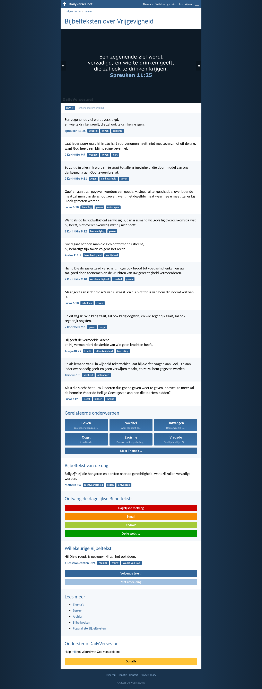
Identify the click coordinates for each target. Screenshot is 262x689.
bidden (98, 399)
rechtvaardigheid (99, 279)
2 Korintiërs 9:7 (75, 155)
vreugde (93, 154)
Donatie (131, 661)
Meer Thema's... (131, 451)
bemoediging (97, 231)
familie (110, 399)
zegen (93, 178)
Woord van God (131, 562)
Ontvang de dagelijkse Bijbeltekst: (98, 499)
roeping (103, 562)
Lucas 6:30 (72, 303)
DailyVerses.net (73, 11)
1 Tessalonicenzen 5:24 (80, 563)
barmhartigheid (93, 255)
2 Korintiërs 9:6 (75, 327)
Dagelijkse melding (131, 508)
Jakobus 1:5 (72, 375)
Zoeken (77, 611)
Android (130, 525)
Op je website (131, 533)
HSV (69, 107)
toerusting (123, 351)
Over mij (110, 675)
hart (115, 154)
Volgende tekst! (130, 573)
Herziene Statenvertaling (90, 107)
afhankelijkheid (104, 351)
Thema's (148, 4)
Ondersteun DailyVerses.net (92, 643)
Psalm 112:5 (73, 255)
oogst (103, 327)
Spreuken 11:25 (75, 131)
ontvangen (113, 207)
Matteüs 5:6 (73, 485)
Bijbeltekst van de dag (86, 465)
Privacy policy (148, 675)
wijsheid (88, 375)
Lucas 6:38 (72, 207)
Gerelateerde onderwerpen (92, 413)
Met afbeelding (131, 582)
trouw (115, 562)
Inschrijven (185, 4)
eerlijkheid (112, 255)
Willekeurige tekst (166, 4)
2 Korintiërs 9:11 (76, 179)
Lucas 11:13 (72, 399)
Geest (87, 399)
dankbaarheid (108, 178)
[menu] (197, 5)
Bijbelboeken (81, 622)
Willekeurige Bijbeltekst (88, 548)
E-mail (131, 516)
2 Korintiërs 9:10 (76, 279)
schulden (87, 303)
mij (74, 652)
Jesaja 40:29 (73, 351)
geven (105, 130)
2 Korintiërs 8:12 (76, 231)
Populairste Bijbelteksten (89, 628)
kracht (87, 351)
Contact (133, 675)
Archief (77, 616)
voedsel (93, 130)
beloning (87, 207)
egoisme (117, 130)
